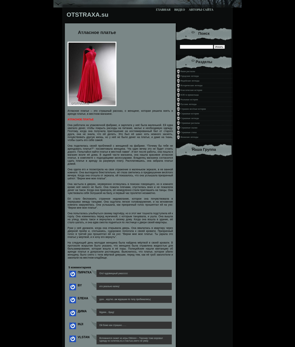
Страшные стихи (188, 132)
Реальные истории (189, 99)
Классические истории (191, 90)
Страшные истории (189, 113)
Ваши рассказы (187, 71)
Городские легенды (189, 76)
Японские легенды (189, 137)
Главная (163, 9)
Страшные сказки (188, 127)
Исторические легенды (191, 85)
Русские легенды (188, 104)
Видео (179, 9)
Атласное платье (97, 32)
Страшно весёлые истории (193, 109)
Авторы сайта (201, 9)
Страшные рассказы (190, 123)
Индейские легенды (189, 80)
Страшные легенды (189, 118)
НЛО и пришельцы (189, 95)
